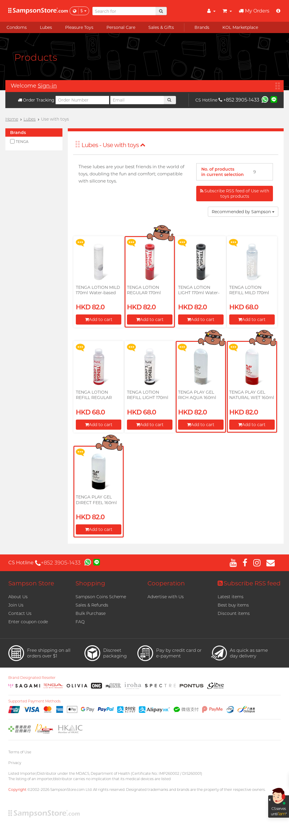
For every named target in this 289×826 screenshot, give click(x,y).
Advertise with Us (165, 596)
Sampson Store (31, 583)
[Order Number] (82, 100)
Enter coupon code (28, 621)
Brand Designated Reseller (32, 677)
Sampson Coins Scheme (101, 596)
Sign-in (47, 85)
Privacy (14, 762)
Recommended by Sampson (243, 211)
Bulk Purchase (91, 613)
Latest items (231, 596)
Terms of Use (19, 752)
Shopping (90, 583)
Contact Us (20, 613)
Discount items (234, 613)
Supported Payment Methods (34, 701)
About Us (18, 596)
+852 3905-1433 (239, 100)
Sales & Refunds (92, 605)
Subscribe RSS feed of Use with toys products (234, 193)
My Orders (254, 11)
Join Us (15, 605)
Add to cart (98, 319)
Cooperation (166, 583)
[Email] (137, 100)
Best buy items (233, 605)
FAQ (80, 621)
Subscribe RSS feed (249, 583)
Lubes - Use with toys (113, 145)
